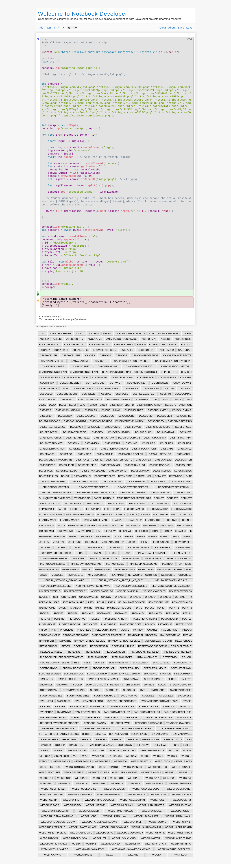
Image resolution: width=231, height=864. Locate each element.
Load (189, 27)
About (171, 27)
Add (41, 27)
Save (181, 27)
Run (48, 27)
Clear (163, 27)
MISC (42, 333)
